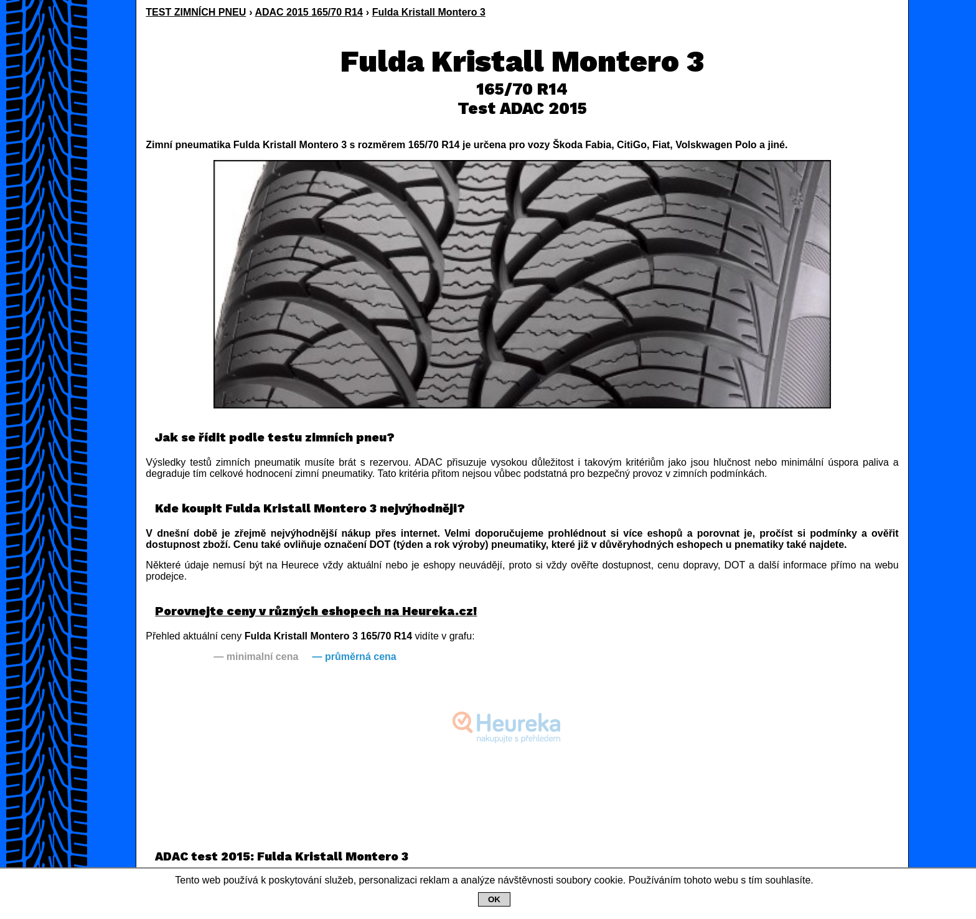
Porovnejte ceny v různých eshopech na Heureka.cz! (316, 611)
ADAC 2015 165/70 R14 (308, 12)
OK (494, 899)
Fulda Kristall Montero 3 (429, 12)
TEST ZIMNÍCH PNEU (196, 12)
